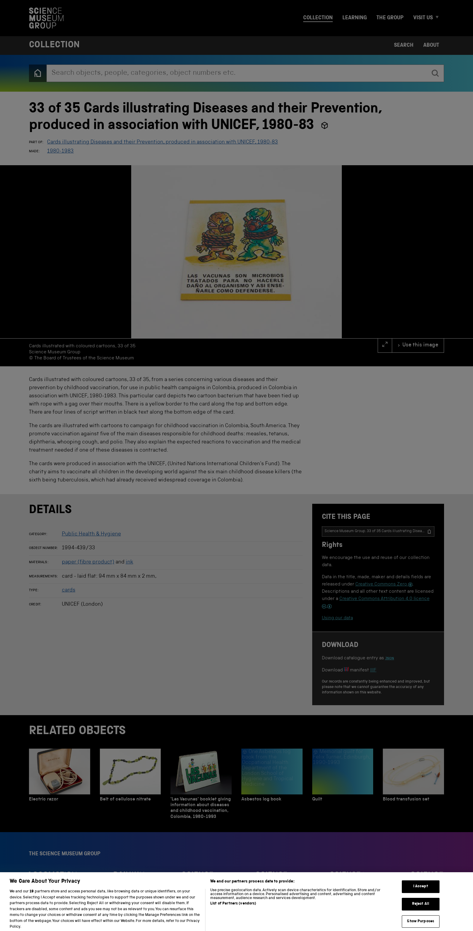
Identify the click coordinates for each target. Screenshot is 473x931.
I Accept (420, 895)
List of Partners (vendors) (233, 912)
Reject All (420, 912)
